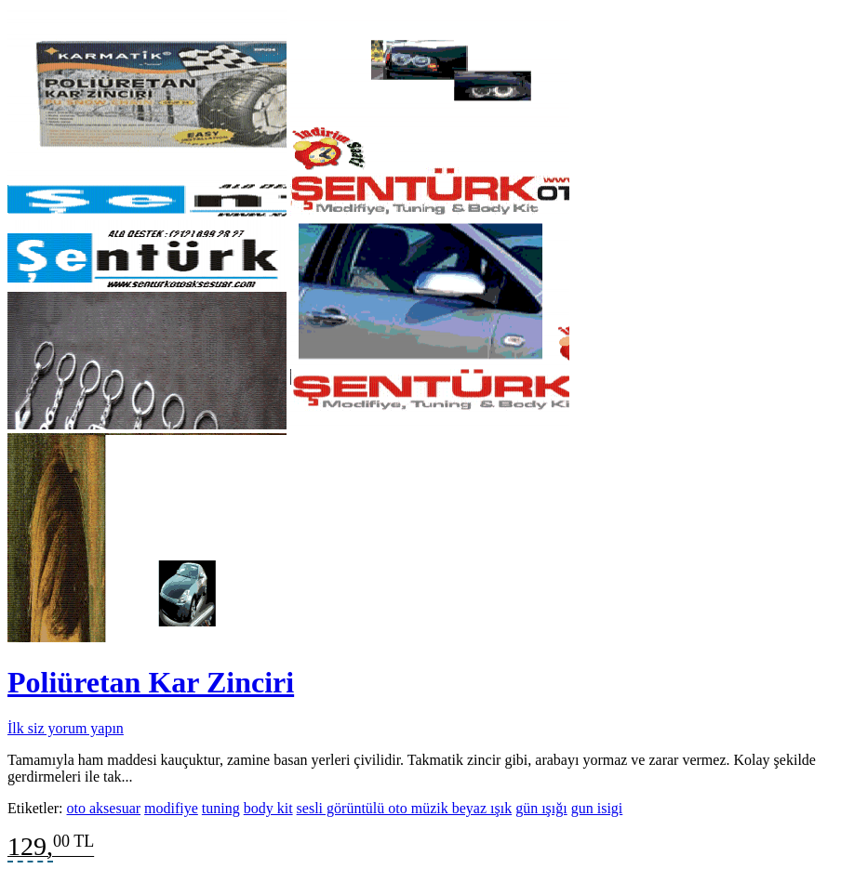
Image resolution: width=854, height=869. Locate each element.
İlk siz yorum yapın (65, 728)
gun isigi (597, 808)
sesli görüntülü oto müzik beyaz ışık (405, 808)
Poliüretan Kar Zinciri (150, 682)
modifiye (171, 808)
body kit (268, 808)
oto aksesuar (104, 808)
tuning (221, 808)
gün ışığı (541, 808)
